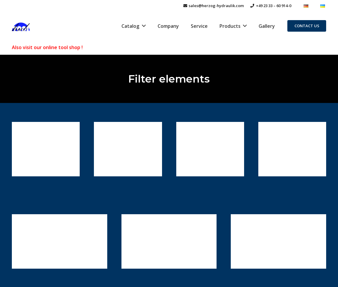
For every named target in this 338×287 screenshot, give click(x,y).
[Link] (21, 26)
